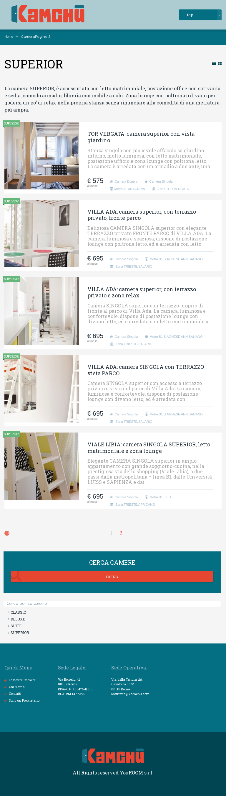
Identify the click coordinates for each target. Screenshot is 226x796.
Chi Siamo (16, 686)
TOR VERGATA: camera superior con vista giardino (141, 137)
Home (8, 36)
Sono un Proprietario (24, 700)
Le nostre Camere (22, 680)
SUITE (16, 625)
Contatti (15, 693)
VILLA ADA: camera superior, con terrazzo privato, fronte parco (141, 215)
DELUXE (18, 619)
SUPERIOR (11, 123)
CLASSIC (18, 612)
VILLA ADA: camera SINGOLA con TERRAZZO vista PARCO (145, 370)
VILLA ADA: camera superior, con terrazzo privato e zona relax (141, 292)
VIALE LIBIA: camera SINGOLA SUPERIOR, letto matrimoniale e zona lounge (148, 447)
